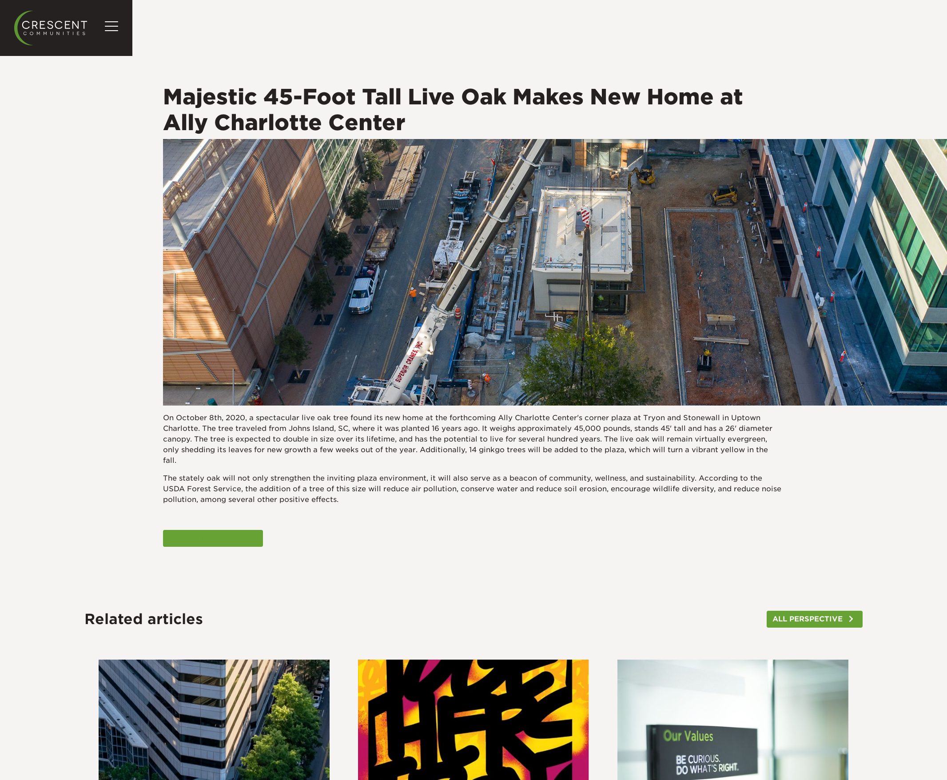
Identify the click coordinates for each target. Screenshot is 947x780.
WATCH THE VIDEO (206, 538)
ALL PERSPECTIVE (807, 619)
